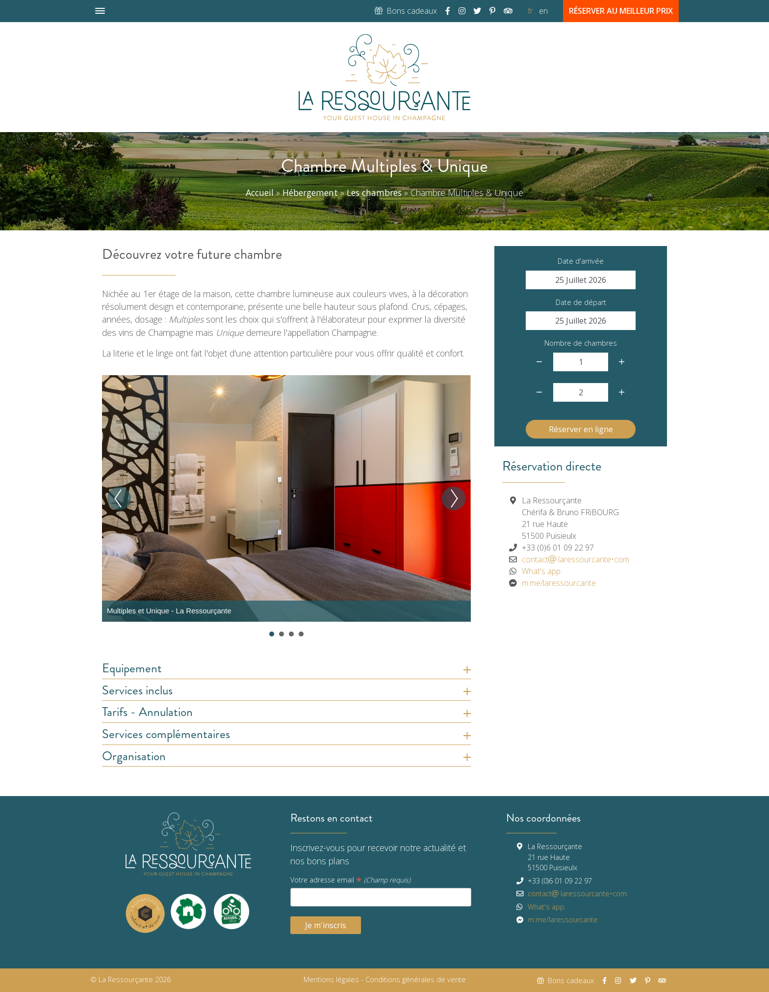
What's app (541, 571)
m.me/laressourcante (559, 583)
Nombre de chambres (580, 343)
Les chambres (374, 192)
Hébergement (310, 192)
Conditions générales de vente (415, 979)
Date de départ (581, 302)
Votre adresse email (350, 880)
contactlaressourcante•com (575, 559)
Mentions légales (331, 979)
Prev (119, 498)
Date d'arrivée (581, 261)
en (543, 10)
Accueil (260, 192)
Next (453, 498)
